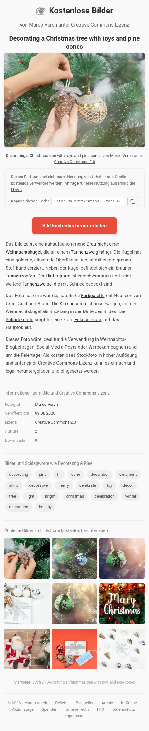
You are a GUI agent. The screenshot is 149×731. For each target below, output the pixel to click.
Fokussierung (88, 320)
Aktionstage (23, 710)
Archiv (38, 683)
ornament (128, 475)
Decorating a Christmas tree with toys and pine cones (54, 155)
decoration (18, 507)
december (100, 475)
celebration (105, 497)
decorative (38, 486)
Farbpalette (93, 296)
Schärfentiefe (19, 320)
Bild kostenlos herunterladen (74, 227)
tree (12, 497)
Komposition (73, 304)
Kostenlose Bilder (74, 11)
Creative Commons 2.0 (74, 161)
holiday (45, 507)
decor (128, 486)
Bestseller (85, 703)
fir (59, 475)
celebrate (87, 486)
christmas (75, 497)
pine (43, 475)
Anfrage (72, 183)
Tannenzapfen (20, 277)
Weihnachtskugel (23, 253)
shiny (13, 486)
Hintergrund (58, 277)
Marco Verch (121, 155)
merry (64, 486)
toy (109, 486)
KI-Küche (129, 703)
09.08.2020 (45, 414)
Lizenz (16, 189)
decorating (18, 475)
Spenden (50, 710)
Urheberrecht (77, 710)
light (30, 497)
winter (131, 497)
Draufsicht (97, 245)
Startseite (22, 683)
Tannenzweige (37, 285)
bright (50, 497)
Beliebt (61, 703)
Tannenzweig (84, 253)
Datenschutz (123, 710)
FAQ (100, 710)
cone (75, 475)
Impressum (74, 716)
